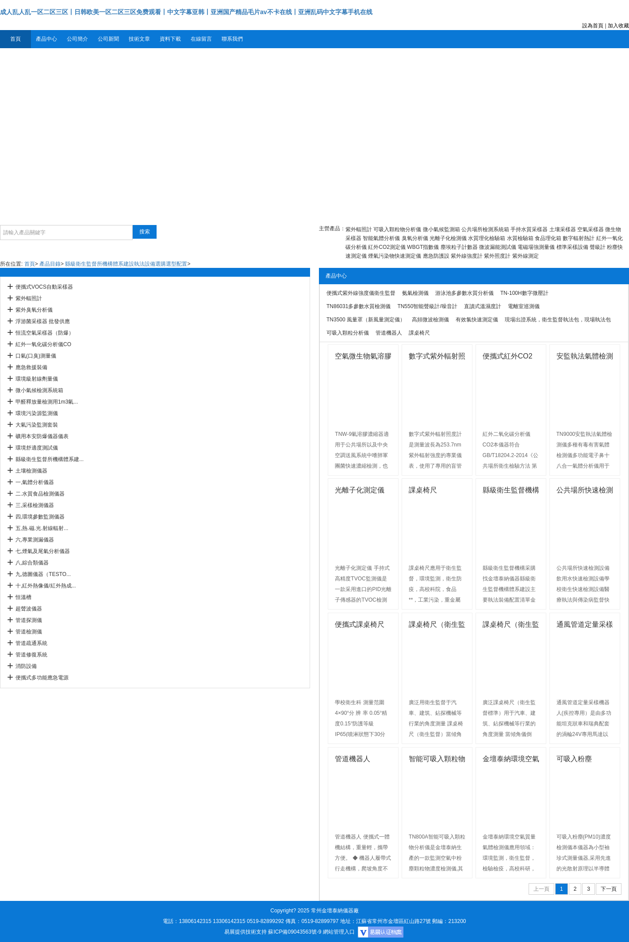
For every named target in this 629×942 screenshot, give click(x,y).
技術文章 (139, 39)
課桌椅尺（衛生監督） (437, 626)
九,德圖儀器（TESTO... (43, 574)
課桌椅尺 (423, 490)
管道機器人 (352, 759)
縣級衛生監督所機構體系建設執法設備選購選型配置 (126, 264)
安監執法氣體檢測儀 (584, 357)
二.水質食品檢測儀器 (40, 494)
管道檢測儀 (28, 632)
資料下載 (170, 39)
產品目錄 (50, 264)
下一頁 (609, 889)
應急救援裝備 (31, 367)
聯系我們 (232, 39)
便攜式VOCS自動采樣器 (44, 287)
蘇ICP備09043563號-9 (294, 932)
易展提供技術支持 (245, 932)
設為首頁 (592, 26)
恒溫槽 (23, 597)
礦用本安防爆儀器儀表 (42, 436)
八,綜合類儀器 (32, 563)
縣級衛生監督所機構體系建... (49, 459)
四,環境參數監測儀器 (40, 517)
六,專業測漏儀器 (34, 540)
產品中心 (46, 39)
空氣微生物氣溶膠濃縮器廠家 (363, 357)
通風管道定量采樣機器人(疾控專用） (584, 626)
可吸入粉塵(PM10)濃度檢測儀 (582, 760)
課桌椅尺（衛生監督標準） (511, 626)
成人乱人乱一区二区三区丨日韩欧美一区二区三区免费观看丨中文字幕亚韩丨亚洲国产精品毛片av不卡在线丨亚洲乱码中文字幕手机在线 (186, 11)
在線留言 (201, 39)
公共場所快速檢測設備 (584, 491)
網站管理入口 (339, 932)
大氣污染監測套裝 (36, 425)
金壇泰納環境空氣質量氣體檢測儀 (511, 760)
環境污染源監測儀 (36, 413)
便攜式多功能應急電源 (42, 678)
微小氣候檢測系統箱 (39, 390)
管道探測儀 (28, 620)
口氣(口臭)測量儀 (35, 356)
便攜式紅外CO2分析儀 (508, 357)
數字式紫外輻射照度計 (437, 357)
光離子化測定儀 (359, 490)
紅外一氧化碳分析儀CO (43, 344)
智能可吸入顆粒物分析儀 (437, 760)
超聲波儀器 (28, 609)
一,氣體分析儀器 (34, 482)
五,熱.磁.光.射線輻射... (41, 528)
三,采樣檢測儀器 (34, 505)
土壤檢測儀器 (31, 471)
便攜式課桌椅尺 (359, 624)
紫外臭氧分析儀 (34, 310)
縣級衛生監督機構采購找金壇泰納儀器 (511, 491)
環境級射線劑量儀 (36, 379)
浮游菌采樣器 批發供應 (42, 321)
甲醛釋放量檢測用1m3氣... (46, 402)
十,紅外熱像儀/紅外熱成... (45, 586)
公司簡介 (77, 39)
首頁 (15, 39)
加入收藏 (618, 26)
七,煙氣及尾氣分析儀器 (42, 551)
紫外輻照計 (28, 298)
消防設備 (26, 666)
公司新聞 (108, 39)
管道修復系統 (31, 655)
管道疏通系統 (31, 643)
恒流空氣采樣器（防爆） (44, 333)
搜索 (144, 232)
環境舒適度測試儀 (36, 448)
